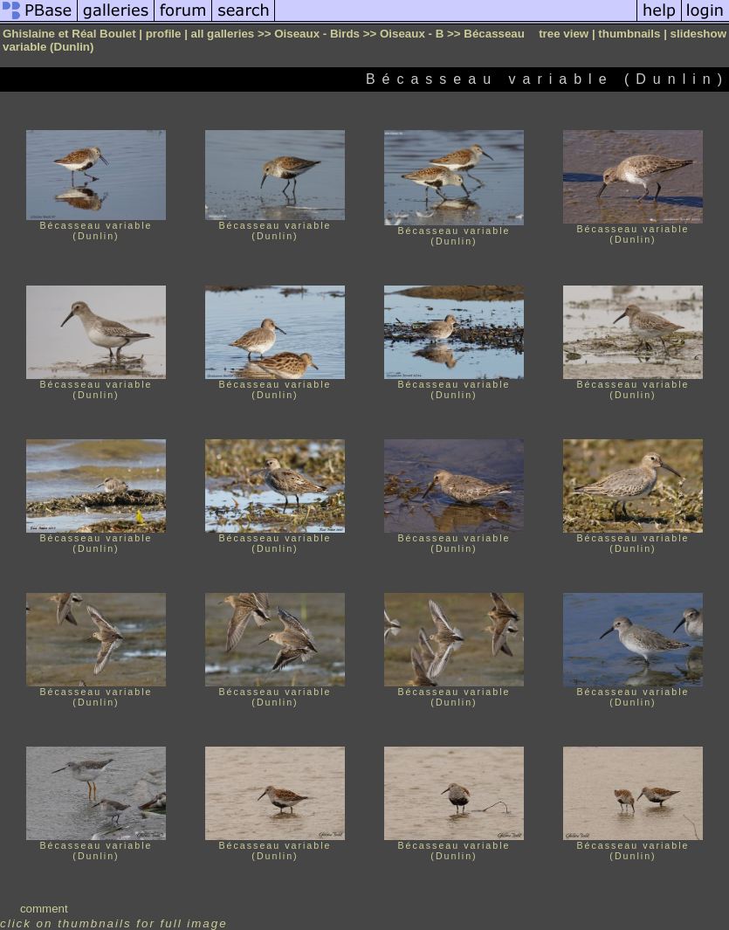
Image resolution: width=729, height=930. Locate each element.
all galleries (223, 33)
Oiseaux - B (412, 33)
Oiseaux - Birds (317, 33)
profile (164, 33)
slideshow (698, 33)
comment (44, 908)
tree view (563, 33)
